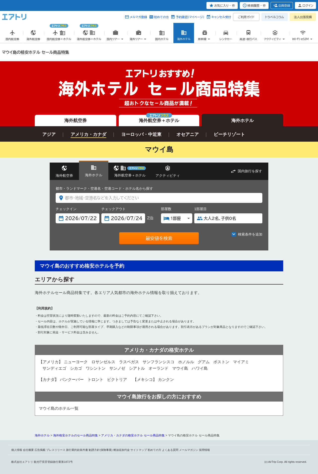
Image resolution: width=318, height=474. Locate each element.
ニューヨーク (76, 362)
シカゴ (76, 368)
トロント (95, 379)
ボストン (221, 362)
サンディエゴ (54, 368)
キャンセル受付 (221, 16)
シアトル (137, 368)
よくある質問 (170, 449)
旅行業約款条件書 (77, 449)
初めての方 (161, 16)
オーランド (158, 368)
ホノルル (186, 362)
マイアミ (241, 362)
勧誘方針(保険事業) (100, 449)
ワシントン (96, 368)
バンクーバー (72, 379)
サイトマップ (138, 449)
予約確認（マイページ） (190, 16)
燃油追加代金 (121, 449)
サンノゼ (117, 368)
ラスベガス (129, 362)
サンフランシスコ (158, 362)
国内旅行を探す (250, 171)
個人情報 (16, 449)
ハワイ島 (200, 368)
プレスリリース (55, 449)
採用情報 (204, 449)
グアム (204, 362)
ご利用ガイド (246, 16)
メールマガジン (188, 449)
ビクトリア (117, 379)
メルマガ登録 (138, 16)
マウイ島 (180, 368)
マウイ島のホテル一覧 (59, 408)
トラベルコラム (274, 16)
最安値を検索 (159, 238)
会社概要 (28, 449)
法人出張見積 (303, 16)
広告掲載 (40, 449)
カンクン (166, 379)
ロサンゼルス (103, 362)
